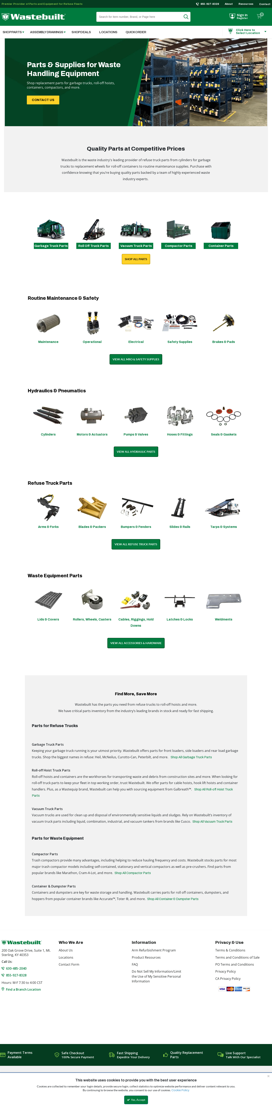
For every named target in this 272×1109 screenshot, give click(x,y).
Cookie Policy (180, 1090)
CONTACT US (43, 100)
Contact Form (69, 964)
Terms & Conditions (230, 950)
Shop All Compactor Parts (133, 873)
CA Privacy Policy (228, 978)
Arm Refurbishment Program (154, 950)
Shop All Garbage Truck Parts (191, 757)
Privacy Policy (225, 971)
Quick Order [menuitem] (136, 32)
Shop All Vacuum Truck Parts (212, 821)
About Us (66, 950)
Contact (264, 4)
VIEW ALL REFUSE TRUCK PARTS (136, 544)
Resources (246, 4)
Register (242, 18)
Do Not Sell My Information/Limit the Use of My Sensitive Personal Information (156, 976)
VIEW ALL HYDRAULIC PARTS (136, 451)
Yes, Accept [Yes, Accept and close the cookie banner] (136, 1099)
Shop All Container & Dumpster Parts (172, 899)
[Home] (33, 16)
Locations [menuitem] (108, 32)
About (229, 4)
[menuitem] (45, 32)
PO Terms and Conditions (234, 964)
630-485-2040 (16, 968)
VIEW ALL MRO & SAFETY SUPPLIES (136, 359)
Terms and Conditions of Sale (237, 957)
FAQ (135, 964)
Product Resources (146, 957)
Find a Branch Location (23, 989)
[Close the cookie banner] (268, 1076)
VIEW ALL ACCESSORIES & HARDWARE (136, 643)
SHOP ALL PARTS (136, 259)
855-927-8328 (209, 4)
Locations (66, 957)
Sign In (242, 15)
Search (188, 17)
